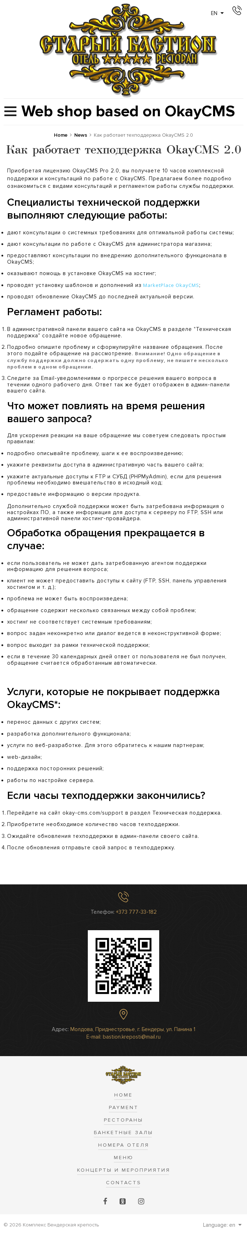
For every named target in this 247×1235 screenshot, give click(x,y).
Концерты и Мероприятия (123, 1170)
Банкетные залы (123, 1132)
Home (123, 1095)
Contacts (123, 1183)
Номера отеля (123, 1145)
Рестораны (123, 1120)
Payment (123, 1107)
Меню (123, 1158)
